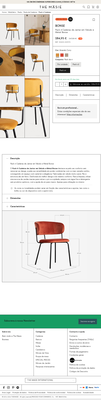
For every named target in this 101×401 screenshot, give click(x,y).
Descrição (59, 95)
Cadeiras (39, 336)
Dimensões (73, 95)
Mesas (38, 343)
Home (4, 12)
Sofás (38, 346)
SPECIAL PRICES (43, 360)
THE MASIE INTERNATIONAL (40, 380)
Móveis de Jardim (43, 363)
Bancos (39, 339)
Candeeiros (40, 350)
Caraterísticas (89, 95)
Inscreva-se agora (87, 321)
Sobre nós (6, 332)
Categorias (40, 332)
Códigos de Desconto (78, 371)
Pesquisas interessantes (45, 367)
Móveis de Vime (42, 353)
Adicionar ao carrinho (85, 84)
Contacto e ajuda (77, 332)
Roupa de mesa (42, 356)
